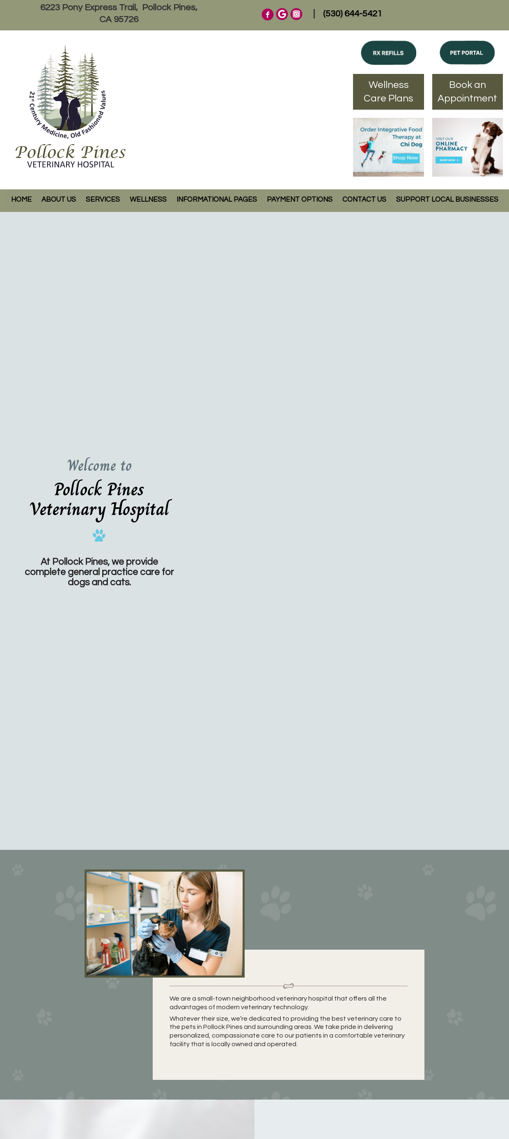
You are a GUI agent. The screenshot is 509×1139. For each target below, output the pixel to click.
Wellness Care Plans (388, 92)
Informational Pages (217, 199)
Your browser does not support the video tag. (354, 531)
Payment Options (299, 199)
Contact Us (364, 199)
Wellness (148, 199)
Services (103, 199)
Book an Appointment (467, 92)
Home (21, 199)
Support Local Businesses (447, 199)
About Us (58, 199)
